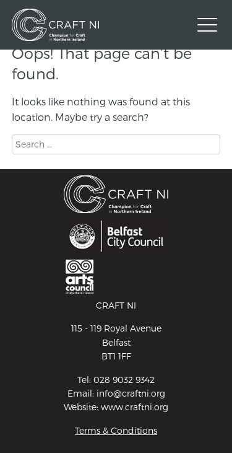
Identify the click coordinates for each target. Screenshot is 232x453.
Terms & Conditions (116, 430)
